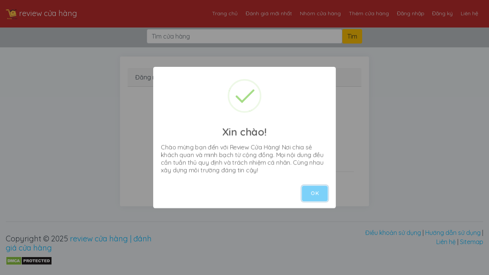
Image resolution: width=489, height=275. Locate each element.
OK (315, 193)
